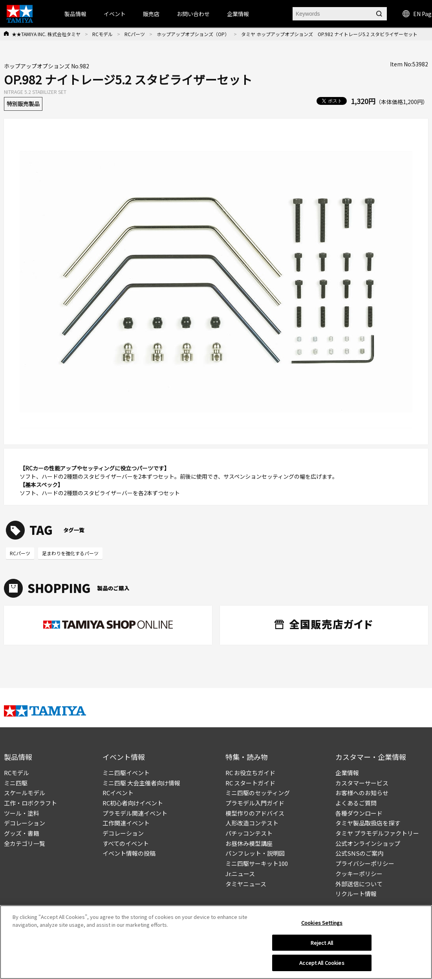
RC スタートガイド (250, 783)
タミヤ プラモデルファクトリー (377, 833)
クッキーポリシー (359, 873)
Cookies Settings (321, 922)
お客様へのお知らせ (361, 793)
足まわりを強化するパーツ (70, 553)
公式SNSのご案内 (359, 853)
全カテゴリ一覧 (24, 843)
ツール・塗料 (21, 813)
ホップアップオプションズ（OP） (193, 34)
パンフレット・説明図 (255, 853)
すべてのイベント (126, 843)
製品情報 (75, 14)
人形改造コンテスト (251, 823)
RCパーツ (134, 34)
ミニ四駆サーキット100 (256, 863)
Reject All (322, 942)
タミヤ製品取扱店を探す (367, 823)
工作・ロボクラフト (30, 803)
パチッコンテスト (249, 833)
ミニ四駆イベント (126, 773)
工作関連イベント (126, 823)
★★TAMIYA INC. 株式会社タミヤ (46, 34)
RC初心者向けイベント (133, 803)
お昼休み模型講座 (249, 843)
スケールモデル (24, 793)
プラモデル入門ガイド (254, 803)
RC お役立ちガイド (250, 773)
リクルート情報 (356, 893)
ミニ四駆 (15, 783)
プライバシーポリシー (364, 863)
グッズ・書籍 (21, 833)
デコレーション (24, 823)
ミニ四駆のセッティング (257, 793)
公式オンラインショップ (367, 843)
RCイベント (118, 793)
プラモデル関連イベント (135, 813)
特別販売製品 (23, 104)
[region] (216, 942)
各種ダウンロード (359, 813)
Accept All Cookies (321, 962)
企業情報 (347, 773)
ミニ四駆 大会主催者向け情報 (141, 783)
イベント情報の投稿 (129, 853)
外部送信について (359, 884)
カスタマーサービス (361, 783)
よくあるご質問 (356, 803)
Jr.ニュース (240, 873)
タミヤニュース (245, 884)
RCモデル (102, 34)
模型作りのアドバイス (254, 813)
